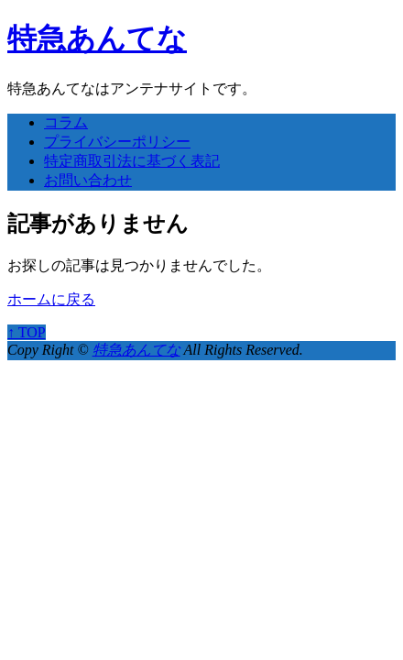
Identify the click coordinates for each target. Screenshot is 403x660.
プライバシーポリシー (117, 141)
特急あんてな (97, 38)
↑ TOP (26, 332)
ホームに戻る (51, 299)
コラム (66, 122)
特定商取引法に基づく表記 (132, 161)
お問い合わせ (88, 180)
